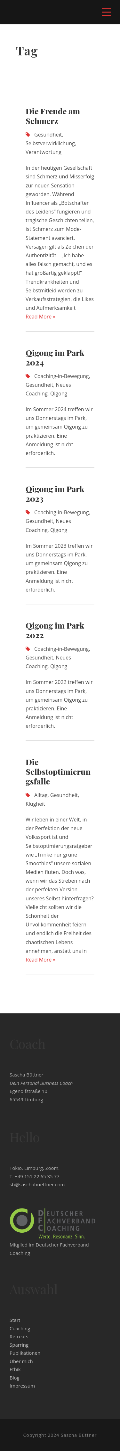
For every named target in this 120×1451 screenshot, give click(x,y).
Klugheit (35, 803)
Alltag (40, 795)
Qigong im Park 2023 (55, 493)
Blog (15, 1377)
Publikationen (25, 1353)
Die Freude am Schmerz (53, 116)
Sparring (19, 1345)
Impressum (22, 1385)
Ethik (15, 1369)
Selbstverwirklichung (50, 143)
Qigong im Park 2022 (55, 630)
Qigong (58, 393)
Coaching (20, 1328)
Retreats (19, 1336)
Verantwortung (43, 152)
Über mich (21, 1361)
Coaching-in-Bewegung (61, 376)
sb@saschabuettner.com (37, 1184)
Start (15, 1320)
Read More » (40, 316)
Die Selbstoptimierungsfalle (58, 771)
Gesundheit (48, 134)
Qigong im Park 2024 (55, 357)
